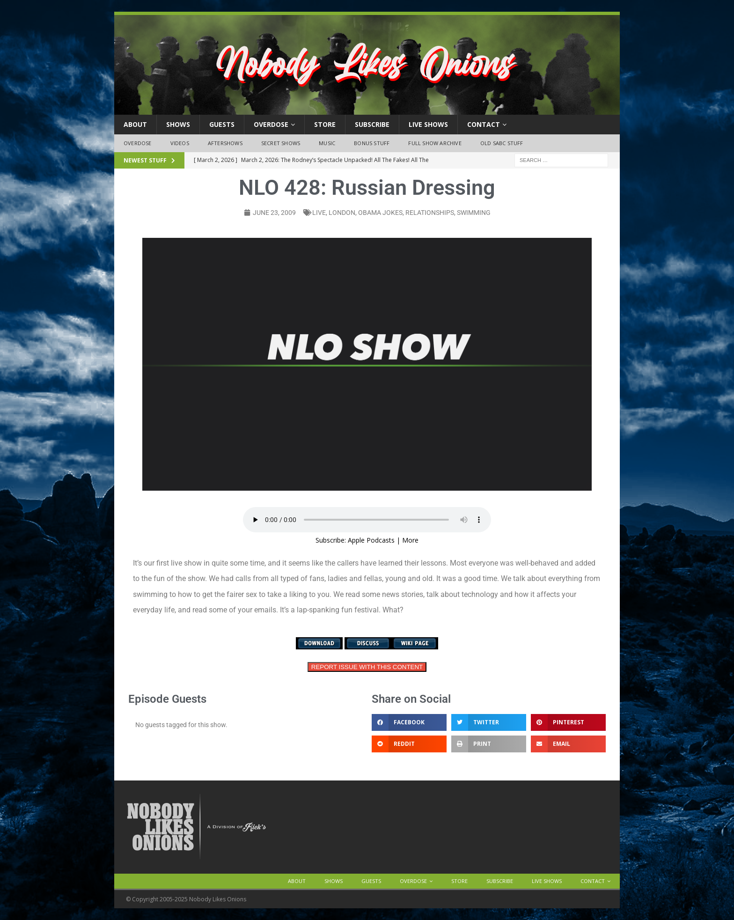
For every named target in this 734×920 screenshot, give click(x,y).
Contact (483, 124)
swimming (474, 212)
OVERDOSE (271, 124)
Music (327, 143)
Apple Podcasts (371, 540)
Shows (178, 124)
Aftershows (225, 143)
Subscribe (372, 124)
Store (325, 124)
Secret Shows (280, 143)
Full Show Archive (434, 143)
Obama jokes (380, 212)
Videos (179, 143)
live (319, 212)
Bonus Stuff (371, 143)
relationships (429, 212)
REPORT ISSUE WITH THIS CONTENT (367, 666)
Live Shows (428, 124)
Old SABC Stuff (501, 143)
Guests (222, 124)
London (342, 212)
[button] (409, 722)
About (135, 124)
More (410, 540)
